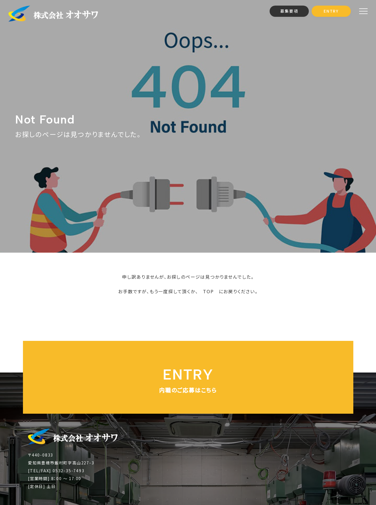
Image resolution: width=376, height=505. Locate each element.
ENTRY (331, 11)
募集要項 (289, 11)
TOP (208, 291)
